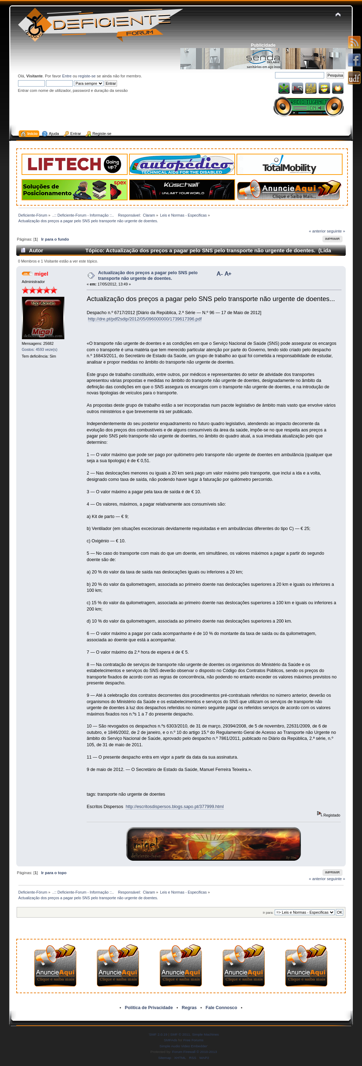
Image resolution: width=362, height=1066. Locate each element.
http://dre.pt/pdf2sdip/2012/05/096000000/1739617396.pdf (145, 319)
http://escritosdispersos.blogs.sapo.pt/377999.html (174, 806)
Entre (67, 76)
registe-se (86, 76)
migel (41, 274)
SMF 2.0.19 (158, 1034)
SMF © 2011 (180, 1034)
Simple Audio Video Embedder (183, 1046)
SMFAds (170, 1040)
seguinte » (336, 231)
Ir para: (268, 912)
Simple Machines (205, 1034)
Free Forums (193, 1040)
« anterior (317, 231)
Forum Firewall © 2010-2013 (194, 1052)
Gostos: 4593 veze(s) (40, 349)
